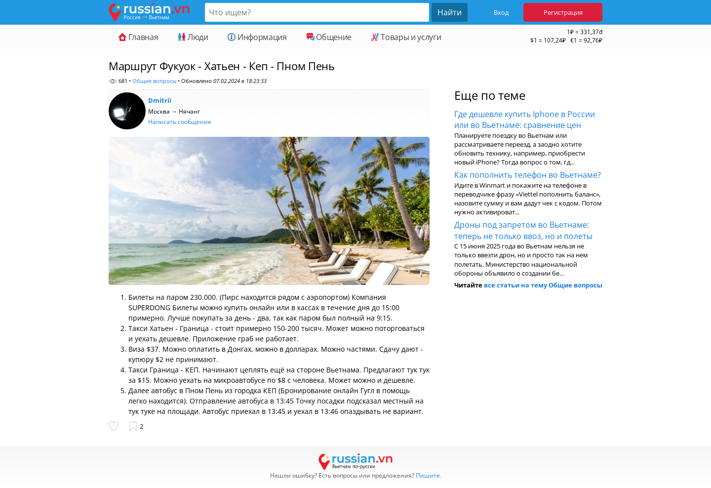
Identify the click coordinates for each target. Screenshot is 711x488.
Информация (257, 37)
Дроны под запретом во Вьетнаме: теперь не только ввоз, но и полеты (523, 230)
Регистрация (563, 12)
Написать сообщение (179, 122)
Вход (501, 12)
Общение (329, 37)
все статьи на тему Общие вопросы (543, 285)
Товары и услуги (406, 37)
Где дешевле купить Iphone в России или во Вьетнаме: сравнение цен (524, 119)
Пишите (428, 475)
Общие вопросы (154, 80)
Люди (193, 37)
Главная (138, 37)
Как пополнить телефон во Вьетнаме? (527, 174)
